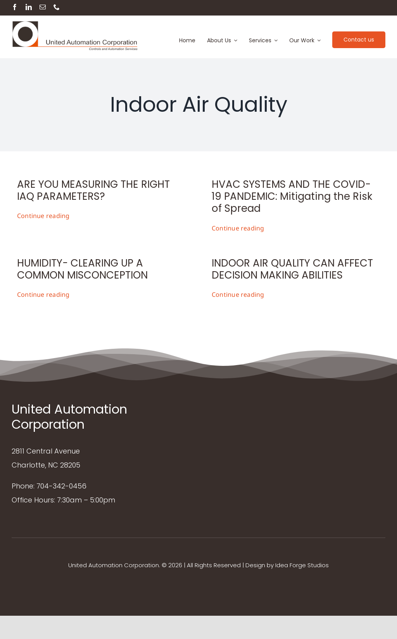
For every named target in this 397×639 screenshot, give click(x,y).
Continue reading (43, 215)
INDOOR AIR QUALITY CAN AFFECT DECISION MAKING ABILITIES (292, 269)
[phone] (57, 7)
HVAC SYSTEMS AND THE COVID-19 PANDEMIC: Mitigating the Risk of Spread (292, 196)
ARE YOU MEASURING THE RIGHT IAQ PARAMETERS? (93, 190)
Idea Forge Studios (302, 565)
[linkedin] (29, 7)
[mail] (43, 7)
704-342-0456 (61, 486)
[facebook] (15, 7)
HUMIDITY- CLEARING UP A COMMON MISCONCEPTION (82, 269)
